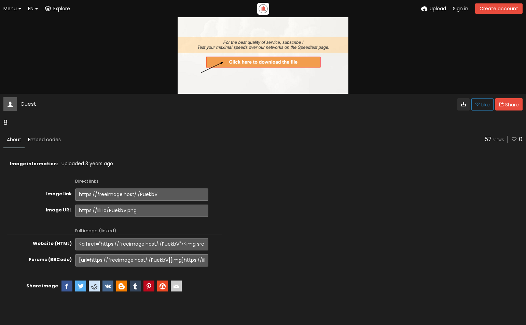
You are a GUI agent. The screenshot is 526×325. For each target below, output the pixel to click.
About (14, 139)
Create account (499, 8)
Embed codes (44, 139)
